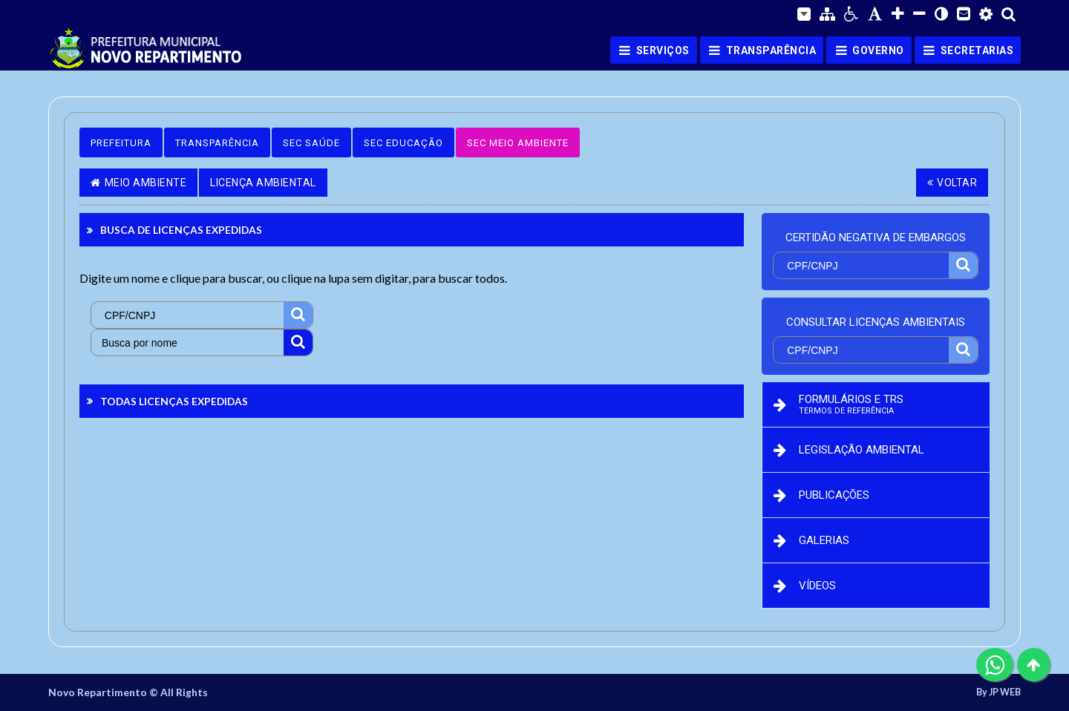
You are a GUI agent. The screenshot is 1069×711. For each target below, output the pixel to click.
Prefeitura (121, 142)
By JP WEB (998, 692)
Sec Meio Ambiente (518, 142)
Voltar (952, 183)
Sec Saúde (311, 142)
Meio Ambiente (138, 183)
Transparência (217, 142)
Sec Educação (403, 142)
